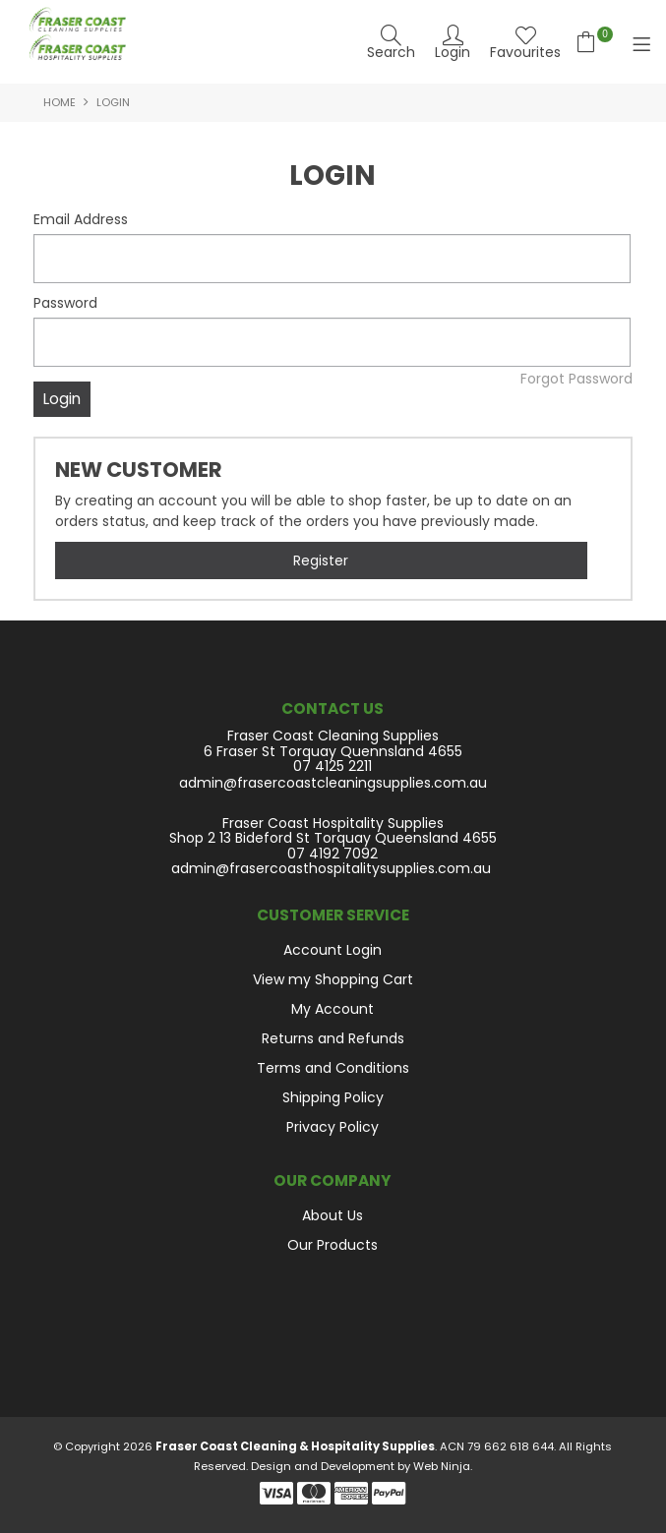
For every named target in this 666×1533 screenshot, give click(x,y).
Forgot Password (576, 378)
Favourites (525, 50)
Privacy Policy (332, 1127)
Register (320, 560)
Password (65, 303)
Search (391, 50)
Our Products (332, 1245)
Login (452, 50)
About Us (332, 1215)
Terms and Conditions (333, 1068)
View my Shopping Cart (333, 979)
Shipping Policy (333, 1097)
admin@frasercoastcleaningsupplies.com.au (333, 783)
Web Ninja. (442, 1466)
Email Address (80, 219)
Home (59, 102)
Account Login (332, 950)
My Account (332, 1009)
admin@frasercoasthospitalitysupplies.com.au (331, 868)
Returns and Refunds (333, 1038)
